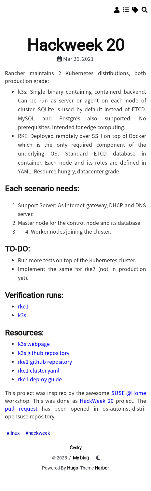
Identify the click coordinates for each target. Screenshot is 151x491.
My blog (81, 457)
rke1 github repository (45, 361)
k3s (22, 315)
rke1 (23, 306)
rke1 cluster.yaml (39, 370)
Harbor (102, 468)
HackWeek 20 (97, 400)
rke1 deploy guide (40, 379)
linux (14, 433)
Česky (76, 447)
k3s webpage (34, 344)
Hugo (72, 468)
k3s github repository (43, 353)
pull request (21, 408)
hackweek (39, 433)
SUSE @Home (128, 393)
